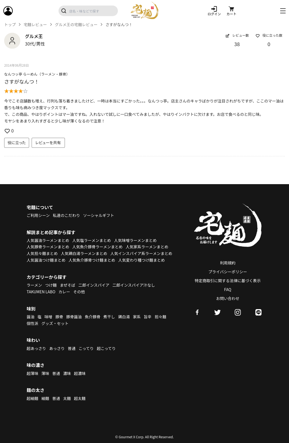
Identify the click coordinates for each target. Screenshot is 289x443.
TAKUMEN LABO (41, 291)
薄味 (45, 373)
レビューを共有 (48, 142)
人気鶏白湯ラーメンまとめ (84, 253)
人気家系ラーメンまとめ (147, 246)
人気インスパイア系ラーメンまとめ (141, 253)
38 (237, 43)
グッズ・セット (55, 323)
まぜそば (67, 285)
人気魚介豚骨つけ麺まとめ (92, 260)
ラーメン (34, 285)
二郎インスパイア (93, 285)
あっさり (57, 348)
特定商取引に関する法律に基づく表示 (228, 280)
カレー (64, 291)
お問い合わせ (227, 298)
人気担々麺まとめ (42, 253)
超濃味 (80, 373)
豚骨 (59, 316)
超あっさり (36, 348)
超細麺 (32, 398)
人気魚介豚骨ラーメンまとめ (97, 246)
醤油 (30, 316)
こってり (85, 348)
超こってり (106, 348)
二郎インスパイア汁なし (133, 285)
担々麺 (160, 316)
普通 (71, 348)
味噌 (48, 316)
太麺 (67, 398)
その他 (79, 291)
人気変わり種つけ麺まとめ (141, 260)
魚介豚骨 (92, 316)
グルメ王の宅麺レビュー (76, 24)
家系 (137, 316)
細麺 (45, 398)
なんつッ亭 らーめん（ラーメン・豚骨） (37, 74)
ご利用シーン (38, 215)
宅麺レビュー (35, 24)
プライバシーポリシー (227, 271)
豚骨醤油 (74, 316)
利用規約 (227, 263)
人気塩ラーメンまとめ (91, 240)
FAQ (227, 289)
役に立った (16, 142)
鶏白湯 (124, 316)
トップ (10, 24)
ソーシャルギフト (98, 215)
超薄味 (32, 373)
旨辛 (147, 316)
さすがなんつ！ (21, 81)
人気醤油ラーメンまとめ (48, 240)
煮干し (109, 316)
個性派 (32, 323)
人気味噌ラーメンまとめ (135, 240)
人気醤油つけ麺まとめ (46, 260)
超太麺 (80, 398)
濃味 (67, 373)
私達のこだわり (66, 215)
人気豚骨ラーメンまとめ (48, 246)
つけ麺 (51, 285)
